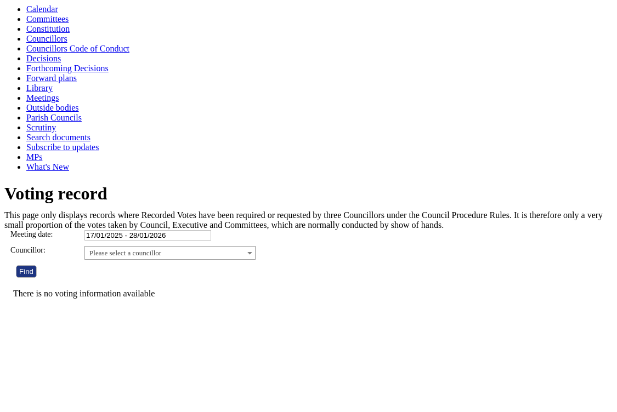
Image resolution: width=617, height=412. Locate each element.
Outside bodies (52, 107)
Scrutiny (41, 127)
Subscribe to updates (62, 147)
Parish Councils (54, 117)
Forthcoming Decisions (67, 68)
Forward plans (51, 78)
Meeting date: (31, 234)
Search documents (58, 137)
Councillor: (28, 250)
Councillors (46, 38)
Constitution (48, 28)
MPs (34, 157)
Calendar (42, 9)
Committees (47, 19)
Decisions (43, 58)
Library (39, 88)
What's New (47, 166)
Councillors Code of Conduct (77, 48)
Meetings (42, 97)
